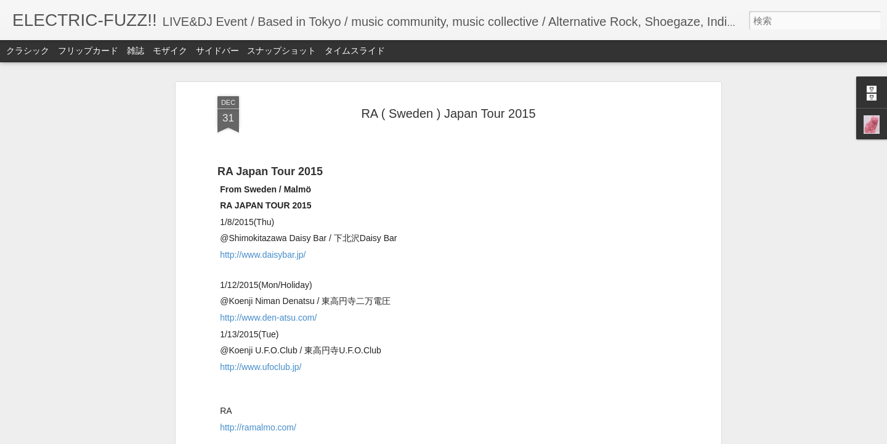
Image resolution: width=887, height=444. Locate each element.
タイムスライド (355, 51)
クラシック (27, 51)
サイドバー (217, 51)
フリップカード (88, 51)
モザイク (170, 51)
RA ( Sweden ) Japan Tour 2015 (448, 113)
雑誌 (135, 51)
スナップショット (281, 51)
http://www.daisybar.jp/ (263, 255)
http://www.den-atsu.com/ (268, 318)
